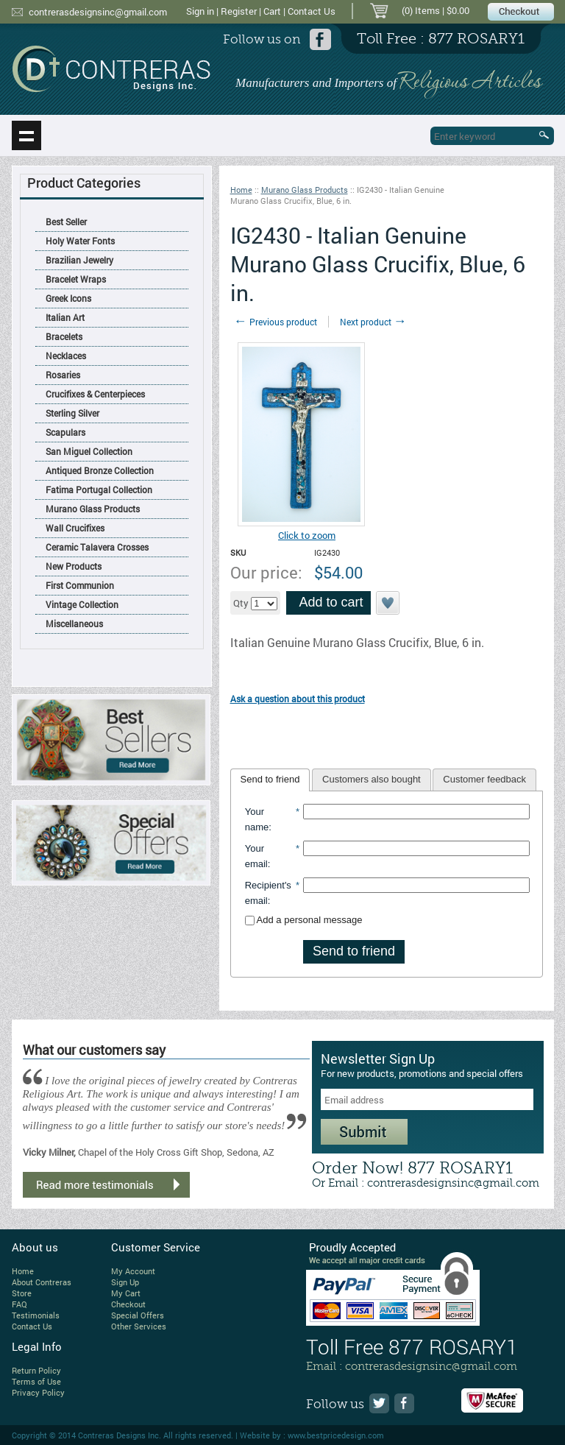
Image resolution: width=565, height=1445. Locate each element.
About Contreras (41, 1281)
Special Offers (137, 1315)
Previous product (275, 322)
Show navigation (27, 135)
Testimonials (36, 1315)
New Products (74, 566)
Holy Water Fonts (80, 241)
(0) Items (421, 10)
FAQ (19, 1304)
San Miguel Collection (89, 451)
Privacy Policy (38, 1392)
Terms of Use (36, 1381)
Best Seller (66, 221)
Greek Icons (68, 298)
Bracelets (64, 336)
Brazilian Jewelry (79, 260)
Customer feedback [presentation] (484, 779)
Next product (373, 322)
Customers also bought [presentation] (371, 779)
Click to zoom (306, 535)
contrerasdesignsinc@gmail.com (98, 11)
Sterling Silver (72, 413)
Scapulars (65, 432)
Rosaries (63, 375)
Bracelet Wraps (76, 279)
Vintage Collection (82, 604)
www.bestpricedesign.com (336, 1435)
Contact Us (311, 11)
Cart (272, 11)
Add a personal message (304, 919)
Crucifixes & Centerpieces (95, 394)
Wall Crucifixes (75, 528)
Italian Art (65, 317)
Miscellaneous (74, 623)
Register (239, 11)
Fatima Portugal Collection (99, 489)
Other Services (138, 1326)
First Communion (80, 585)
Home (241, 189)
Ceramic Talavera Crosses (97, 547)
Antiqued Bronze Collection (100, 470)
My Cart (126, 1293)
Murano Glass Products (93, 509)
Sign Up (125, 1281)
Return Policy (36, 1370)
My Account (133, 1270)
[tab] (270, 780)
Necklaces (66, 355)
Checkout (128, 1304)
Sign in (200, 11)
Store (22, 1293)
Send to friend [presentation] (270, 779)
